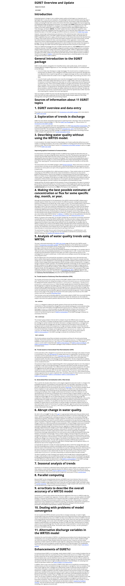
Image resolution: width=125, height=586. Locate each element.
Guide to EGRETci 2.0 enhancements (62, 562)
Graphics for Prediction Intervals (56, 233)
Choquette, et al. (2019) (64, 356)
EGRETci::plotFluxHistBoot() (42, 344)
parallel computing (41, 483)
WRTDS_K (60, 214)
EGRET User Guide (83, 32)
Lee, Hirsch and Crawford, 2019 (61, 215)
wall (58, 414)
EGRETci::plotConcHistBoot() (79, 343)
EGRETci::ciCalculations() (63, 343)
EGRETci (50, 54)
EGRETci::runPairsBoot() (62, 312)
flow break (68, 387)
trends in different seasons (59, 470)
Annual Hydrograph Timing (63, 132)
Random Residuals (67, 164)
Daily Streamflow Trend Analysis (79, 126)
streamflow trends (56, 293)
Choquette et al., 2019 (68, 129)
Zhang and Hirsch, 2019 (77, 215)
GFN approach (53, 354)
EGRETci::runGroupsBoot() (41, 332)
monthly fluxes (82, 472)
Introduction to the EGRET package (69, 112)
